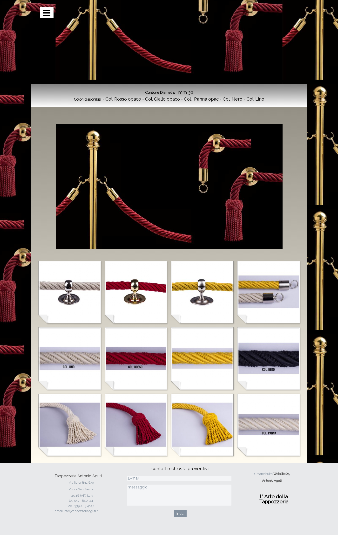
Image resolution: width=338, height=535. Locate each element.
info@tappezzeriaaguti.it (81, 511)
